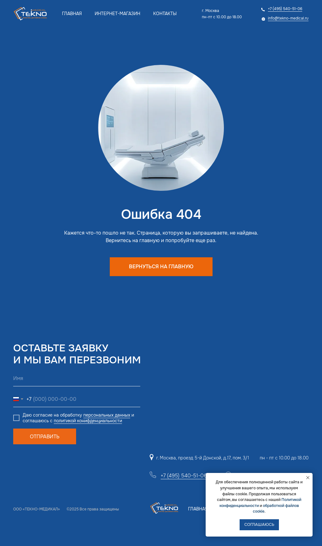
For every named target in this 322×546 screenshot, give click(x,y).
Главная (72, 13)
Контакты (165, 13)
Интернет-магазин (117, 13)
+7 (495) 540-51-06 (285, 8)
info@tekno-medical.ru (288, 18)
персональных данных (106, 415)
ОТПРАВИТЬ (44, 436)
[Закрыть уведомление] (308, 478)
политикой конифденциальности (88, 421)
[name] (76, 378)
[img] (30, 13)
